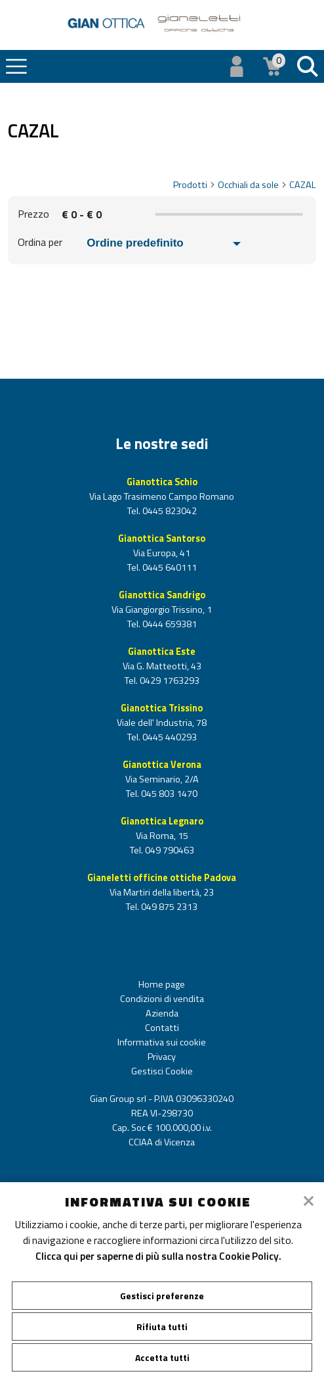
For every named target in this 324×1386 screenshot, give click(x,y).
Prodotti (194, 185)
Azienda (162, 1013)
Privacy (162, 1056)
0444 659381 (168, 624)
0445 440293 (168, 737)
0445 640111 (168, 567)
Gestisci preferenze (162, 1295)
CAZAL (302, 185)
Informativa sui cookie (161, 1042)
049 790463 (168, 850)
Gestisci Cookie (162, 1071)
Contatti (162, 1027)
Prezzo (33, 214)
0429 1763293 (168, 680)
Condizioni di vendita (162, 999)
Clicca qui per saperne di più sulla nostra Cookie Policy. (158, 1256)
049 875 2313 (168, 906)
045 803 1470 (168, 793)
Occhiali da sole (252, 185)
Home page (161, 984)
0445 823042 (168, 511)
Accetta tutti (162, 1357)
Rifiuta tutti (162, 1326)
